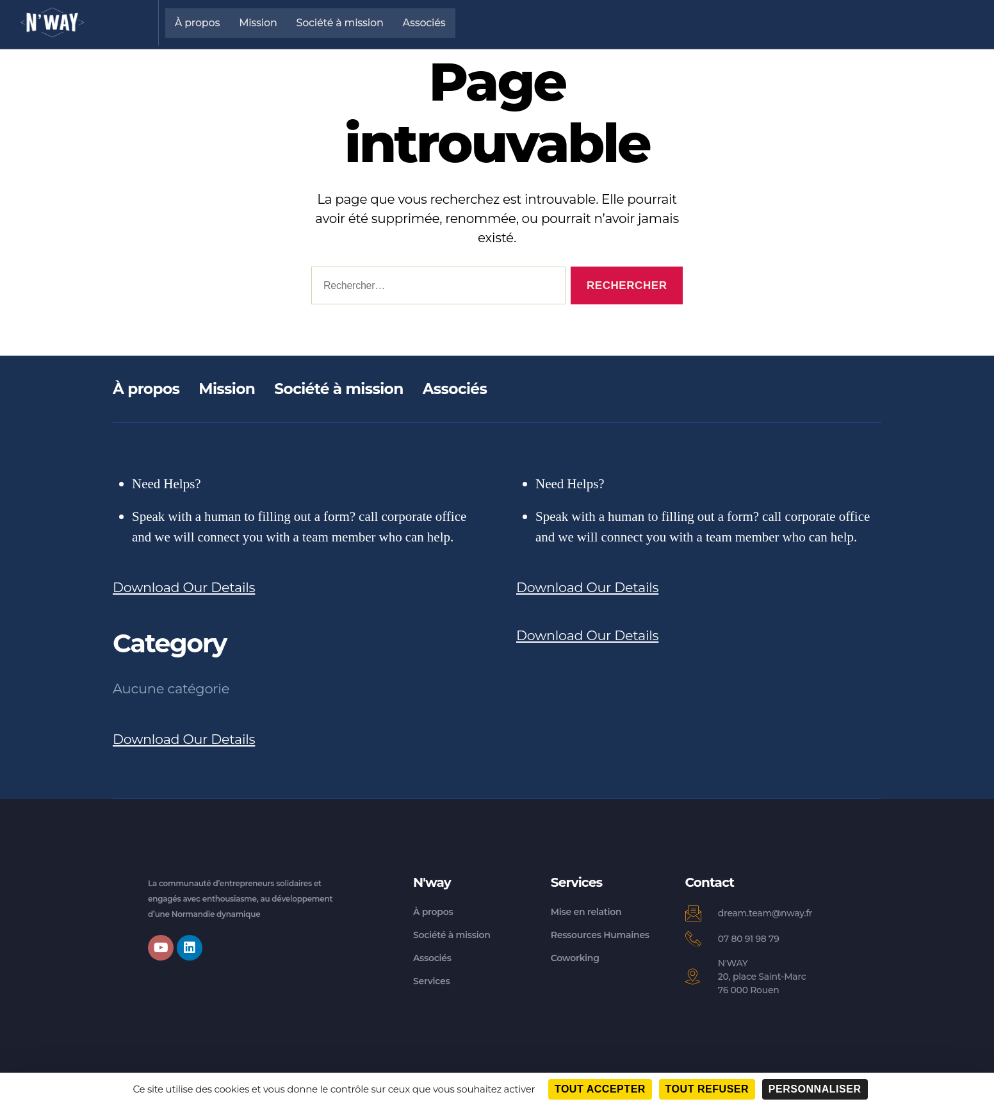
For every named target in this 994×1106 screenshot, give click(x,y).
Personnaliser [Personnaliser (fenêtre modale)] (815, 1089)
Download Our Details (185, 587)
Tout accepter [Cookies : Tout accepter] (600, 1089)
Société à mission (340, 23)
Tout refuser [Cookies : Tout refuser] (707, 1089)
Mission (258, 23)
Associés (424, 23)
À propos (197, 23)
